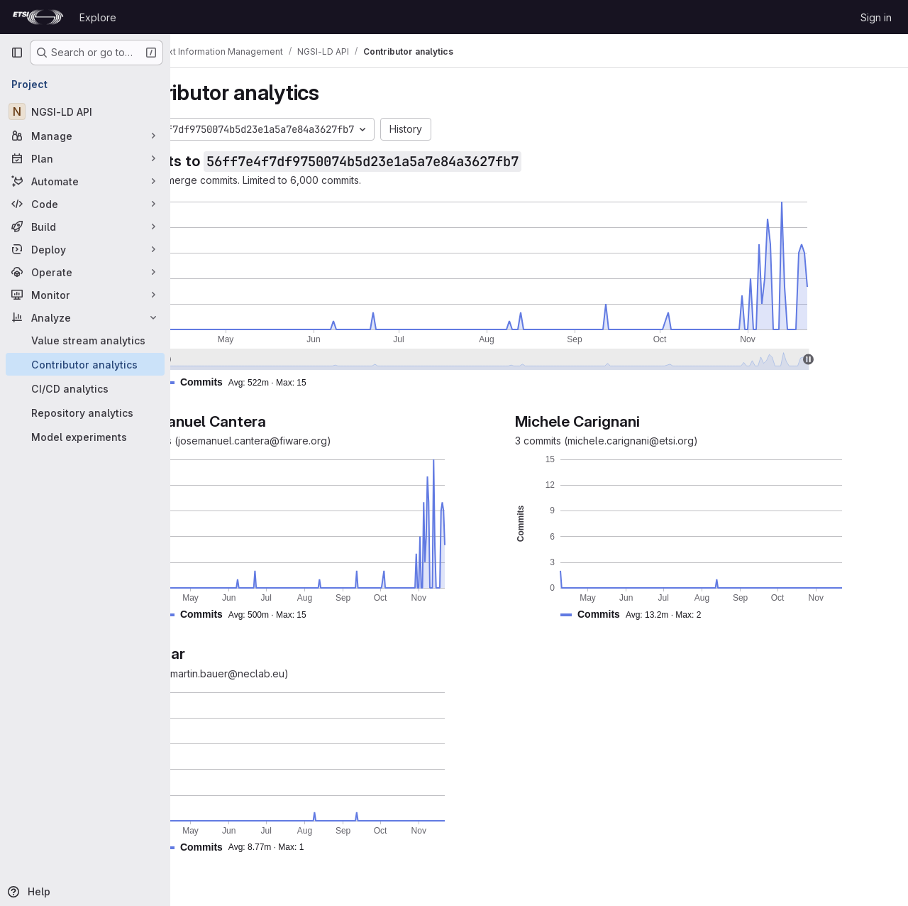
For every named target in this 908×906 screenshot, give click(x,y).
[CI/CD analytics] (85, 388)
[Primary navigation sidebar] (17, 52)
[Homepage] (38, 17)
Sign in (876, 17)
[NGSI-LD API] (85, 111)
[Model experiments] (85, 436)
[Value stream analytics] (85, 340)
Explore (97, 17)
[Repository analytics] (85, 412)
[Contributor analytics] (85, 364)
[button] (310, 382)
